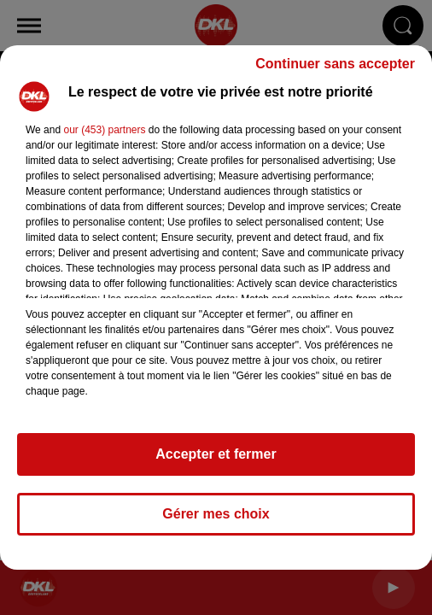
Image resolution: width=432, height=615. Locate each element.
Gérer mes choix (215, 514)
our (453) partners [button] (104, 130)
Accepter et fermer (215, 454)
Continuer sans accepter (335, 63)
